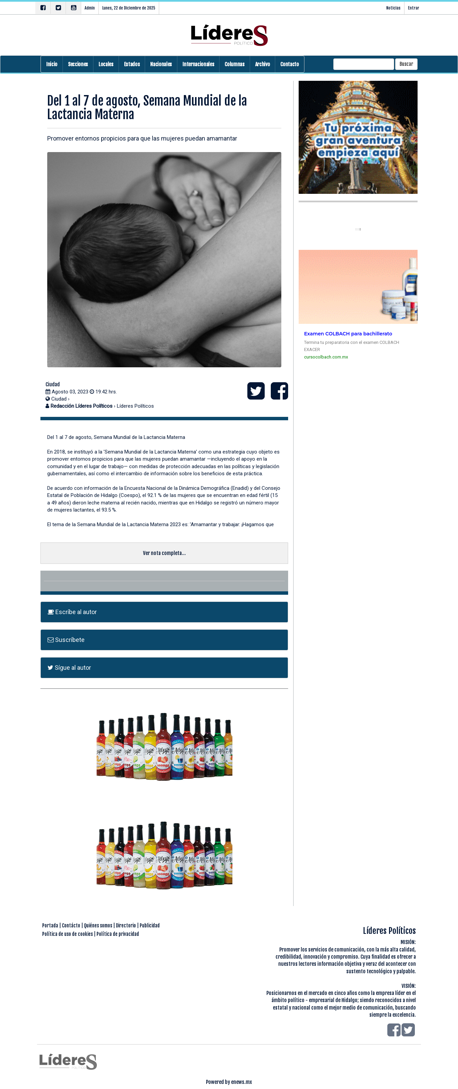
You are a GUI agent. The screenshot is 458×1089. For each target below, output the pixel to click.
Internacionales (198, 64)
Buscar (406, 64)
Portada (50, 925)
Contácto (71, 925)
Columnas (234, 64)
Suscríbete (66, 639)
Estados (132, 64)
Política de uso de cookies (67, 934)
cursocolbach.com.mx (326, 356)
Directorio (126, 925)
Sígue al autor (69, 667)
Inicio (51, 64)
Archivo (262, 64)
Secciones (78, 64)
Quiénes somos (98, 925)
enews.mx (241, 1082)
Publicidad (150, 925)
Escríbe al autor (72, 611)
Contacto (289, 64)
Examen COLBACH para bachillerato (348, 334)
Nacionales (161, 64)
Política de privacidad (117, 934)
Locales (106, 64)
